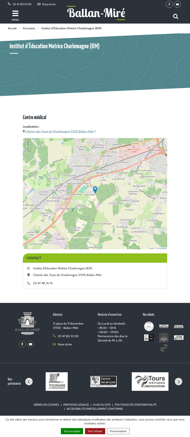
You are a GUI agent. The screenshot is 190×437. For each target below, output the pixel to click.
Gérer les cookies (46, 404)
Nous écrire (62, 344)
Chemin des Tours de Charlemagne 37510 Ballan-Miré (59, 131)
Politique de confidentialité (135, 404)
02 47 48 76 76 (43, 283)
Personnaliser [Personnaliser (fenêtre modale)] (118, 431)
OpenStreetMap (161, 248)
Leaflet (151, 248)
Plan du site (102, 404)
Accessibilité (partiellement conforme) (95, 408)
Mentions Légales (76, 404)
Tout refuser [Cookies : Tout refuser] (95, 431)
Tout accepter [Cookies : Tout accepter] (72, 431)
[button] (95, 190)
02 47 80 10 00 (65, 336)
